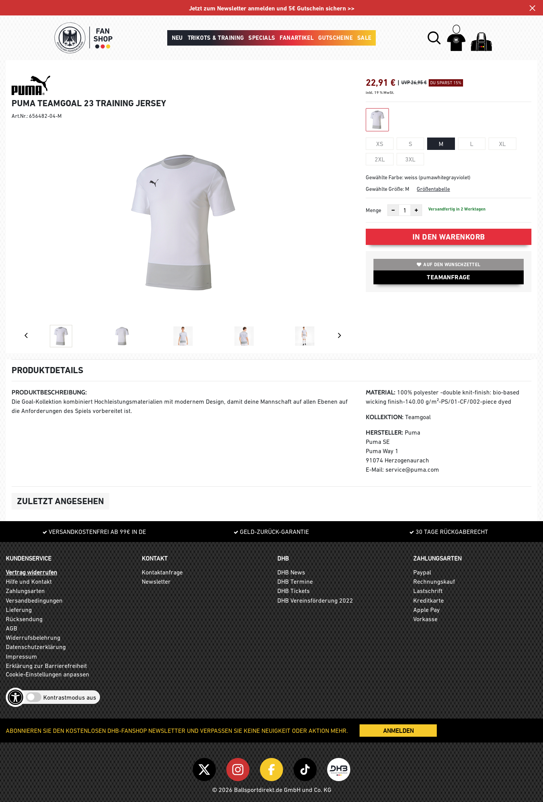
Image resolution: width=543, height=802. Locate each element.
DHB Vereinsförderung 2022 (315, 600)
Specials (261, 37)
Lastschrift (428, 590)
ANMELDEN (398, 730)
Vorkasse (425, 618)
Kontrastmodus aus (69, 697)
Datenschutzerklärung (36, 646)
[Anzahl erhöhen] (416, 210)
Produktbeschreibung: (49, 392)
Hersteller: (384, 432)
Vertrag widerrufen (31, 572)
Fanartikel (297, 37)
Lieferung (19, 609)
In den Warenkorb (448, 236)
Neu (177, 37)
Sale (364, 37)
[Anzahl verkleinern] (393, 210)
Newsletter (156, 581)
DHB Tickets (293, 590)
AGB (11, 628)
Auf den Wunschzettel (448, 264)
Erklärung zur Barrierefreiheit (46, 665)
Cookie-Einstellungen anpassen (47, 674)
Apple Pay (426, 609)
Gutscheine (335, 37)
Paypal (422, 572)
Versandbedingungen (34, 600)
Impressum (21, 656)
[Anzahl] (405, 210)
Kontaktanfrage (162, 572)
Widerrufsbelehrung (33, 637)
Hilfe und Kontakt (29, 581)
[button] (434, 38)
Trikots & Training (216, 37)
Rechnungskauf (434, 581)
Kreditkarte (428, 600)
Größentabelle (433, 189)
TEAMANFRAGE (448, 277)
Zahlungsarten (25, 590)
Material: (380, 392)
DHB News (291, 572)
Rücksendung (24, 618)
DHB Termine (295, 581)
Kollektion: (385, 417)
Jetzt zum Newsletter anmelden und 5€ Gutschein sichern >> (272, 8)
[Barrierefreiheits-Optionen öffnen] (15, 697)
